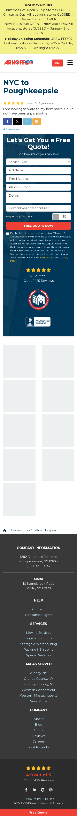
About (39, 719)
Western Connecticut (38, 690)
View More (38, 701)
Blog (38, 725)
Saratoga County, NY (38, 684)
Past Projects (38, 747)
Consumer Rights (38, 615)
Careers (38, 741)
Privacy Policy (32, 798)
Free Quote (38, 812)
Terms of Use (47, 257)
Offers (38, 730)
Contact (38, 609)
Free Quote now (38, 226)
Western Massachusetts (38, 695)
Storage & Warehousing (38, 644)
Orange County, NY (38, 679)
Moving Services (38, 633)
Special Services (38, 655)
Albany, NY (38, 673)
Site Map (48, 798)
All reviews (11, 129)
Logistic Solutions (38, 638)
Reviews (38, 736)
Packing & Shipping (39, 649)
